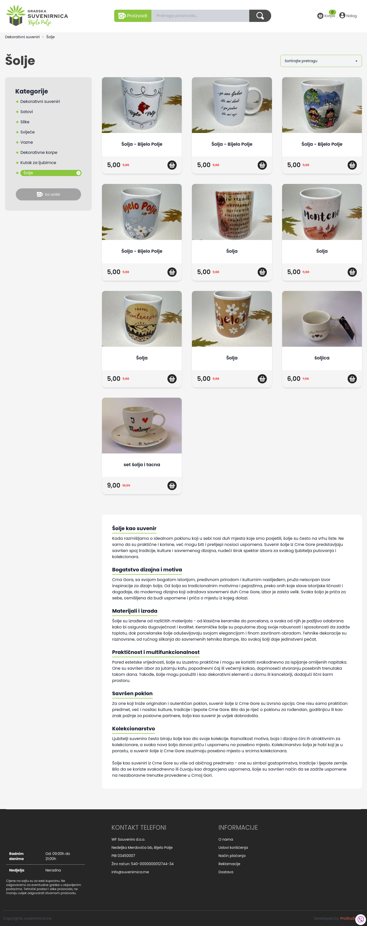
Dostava (225, 872)
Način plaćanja (231, 855)
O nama (225, 839)
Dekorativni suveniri (22, 36)
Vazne (26, 142)
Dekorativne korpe (38, 152)
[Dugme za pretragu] (260, 16)
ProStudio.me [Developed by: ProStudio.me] (352, 918)
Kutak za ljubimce (38, 163)
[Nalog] (348, 15)
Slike (24, 122)
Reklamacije (229, 863)
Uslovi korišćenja (233, 847)
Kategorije (31, 91)
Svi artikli (48, 194)
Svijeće (27, 132)
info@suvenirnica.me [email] (130, 872)
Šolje (50, 36)
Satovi (26, 112)
